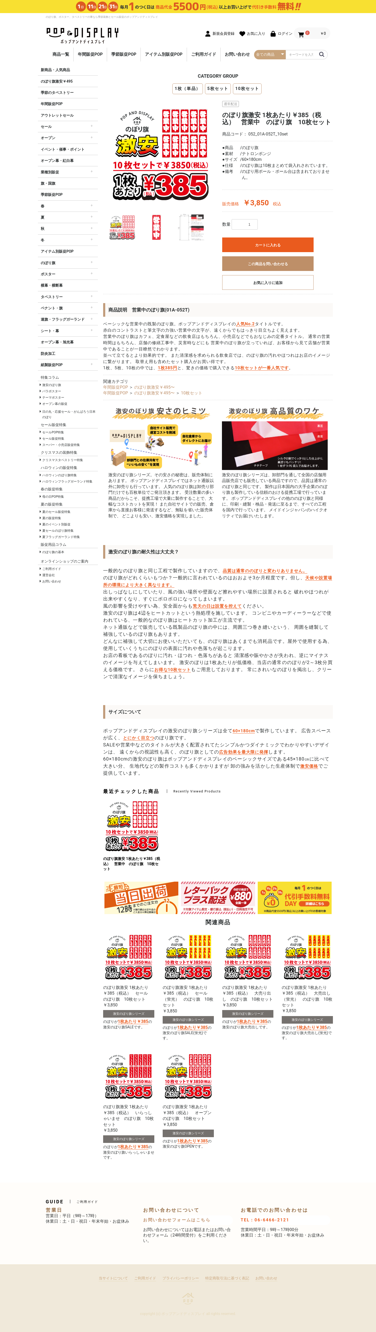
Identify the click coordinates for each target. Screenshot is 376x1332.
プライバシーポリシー (180, 1278)
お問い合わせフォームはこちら (176, 1219)
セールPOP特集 (53, 432)
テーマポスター (53, 397)
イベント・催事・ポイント (63, 149)
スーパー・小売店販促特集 (61, 445)
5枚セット (217, 88)
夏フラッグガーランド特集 (61, 537)
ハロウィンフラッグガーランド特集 (67, 481)
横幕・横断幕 (52, 285)
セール (46, 126)
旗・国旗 (48, 183)
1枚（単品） (188, 88)
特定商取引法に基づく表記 (227, 1278)
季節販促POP (123, 54)
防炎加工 (48, 354)
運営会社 (48, 575)
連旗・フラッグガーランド (63, 319)
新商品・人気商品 (55, 70)
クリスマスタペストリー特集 (62, 460)
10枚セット (247, 88)
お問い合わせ (237, 54)
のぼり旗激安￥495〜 (154, 387)
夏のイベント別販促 (56, 524)
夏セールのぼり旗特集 (58, 530)
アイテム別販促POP (164, 54)
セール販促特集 (53, 438)
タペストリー (52, 297)
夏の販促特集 (51, 518)
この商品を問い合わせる (268, 264)
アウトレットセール (57, 115)
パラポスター (51, 391)
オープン (48, 138)
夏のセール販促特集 (56, 512)
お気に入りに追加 (268, 283)
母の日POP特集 (53, 496)
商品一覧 (60, 54)
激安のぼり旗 (51, 385)
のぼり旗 (48, 263)
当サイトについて (113, 1278)
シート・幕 (50, 331)
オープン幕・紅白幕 (57, 160)
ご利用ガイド (203, 54)
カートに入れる (268, 245)
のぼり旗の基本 (53, 552)
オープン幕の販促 (54, 404)
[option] (160, 153)
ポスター (48, 274)
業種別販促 (50, 172)
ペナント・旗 (52, 308)
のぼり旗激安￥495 (57, 81)
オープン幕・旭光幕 (57, 342)
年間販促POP (90, 54)
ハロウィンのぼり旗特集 (59, 475)
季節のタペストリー (57, 92)
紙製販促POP (52, 365)
